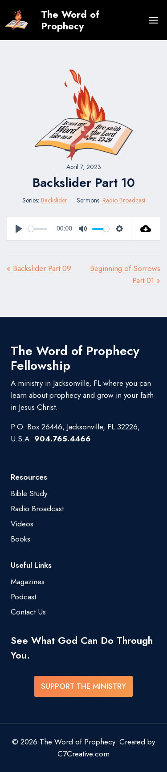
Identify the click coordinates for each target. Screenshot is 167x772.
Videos (22, 523)
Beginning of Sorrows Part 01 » (125, 274)
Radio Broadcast (123, 200)
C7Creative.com (83, 753)
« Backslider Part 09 (39, 268)
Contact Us (28, 611)
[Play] (19, 229)
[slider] (37, 229)
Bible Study (29, 493)
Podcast (23, 596)
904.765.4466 (62, 438)
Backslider (54, 200)
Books (20, 539)
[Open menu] (153, 20)
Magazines (28, 581)
